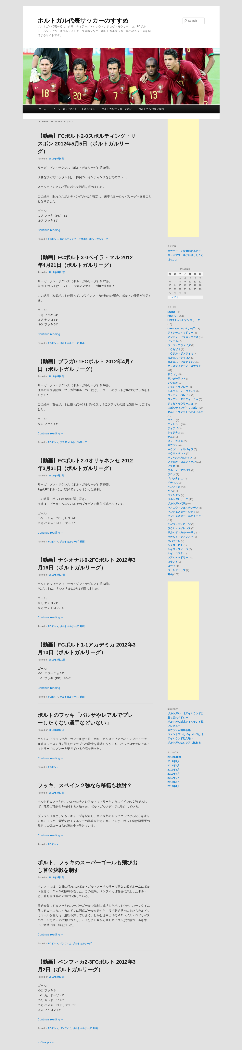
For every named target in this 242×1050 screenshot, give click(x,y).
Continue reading (51, 230)
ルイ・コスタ (175, 553)
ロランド (173, 561)
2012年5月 (174, 769)
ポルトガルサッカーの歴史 (117, 108)
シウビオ (173, 382)
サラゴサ (173, 374)
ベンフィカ (65, 943)
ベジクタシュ (175, 478)
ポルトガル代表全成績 (151, 108)
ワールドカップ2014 (64, 108)
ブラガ (63, 442)
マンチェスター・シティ (182, 511)
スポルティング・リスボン (74, 239)
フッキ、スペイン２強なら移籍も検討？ (85, 785)
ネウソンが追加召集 (179, 730)
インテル (173, 341)
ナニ (170, 436)
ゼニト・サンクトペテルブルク (185, 411)
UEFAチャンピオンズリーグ (184, 320)
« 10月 (175, 297)
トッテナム (174, 432)
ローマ (171, 565)
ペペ (170, 490)
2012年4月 (174, 773)
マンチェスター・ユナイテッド (185, 515)
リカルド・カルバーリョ (182, 532)
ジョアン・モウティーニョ (183, 399)
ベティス (173, 482)
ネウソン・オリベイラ (180, 449)
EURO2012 (88, 108)
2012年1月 (174, 786)
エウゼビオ (174, 349)
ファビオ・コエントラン (182, 461)
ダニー (171, 420)
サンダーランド (176, 378)
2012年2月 (174, 782)
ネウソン (173, 445)
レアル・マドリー (178, 557)
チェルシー (174, 424)
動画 (82, 343)
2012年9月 (174, 761)
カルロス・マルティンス (182, 361)
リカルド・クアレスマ (180, 536)
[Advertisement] (183, 178)
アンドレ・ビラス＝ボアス (183, 336)
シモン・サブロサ (178, 386)
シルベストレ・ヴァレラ (182, 390)
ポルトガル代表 (176, 503)
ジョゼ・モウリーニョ (180, 403)
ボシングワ (174, 495)
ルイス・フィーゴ (178, 549)
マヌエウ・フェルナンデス (183, 507)
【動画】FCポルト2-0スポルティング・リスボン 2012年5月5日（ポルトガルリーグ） (87, 143)
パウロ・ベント (176, 453)
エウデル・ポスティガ (180, 353)
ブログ (171, 474)
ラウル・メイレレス (179, 528)
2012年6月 (174, 765)
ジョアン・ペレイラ (179, 395)
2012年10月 (174, 757)
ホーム (42, 108)
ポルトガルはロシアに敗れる (184, 742)
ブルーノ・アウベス (179, 470)
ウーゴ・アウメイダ (179, 345)
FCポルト (53, 239)
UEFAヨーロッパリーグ (181, 328)
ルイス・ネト (175, 545)
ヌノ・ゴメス (175, 441)
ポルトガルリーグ (98, 239)
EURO (171, 311)
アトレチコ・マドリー (180, 332)
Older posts (46, 1042)
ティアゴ (173, 428)
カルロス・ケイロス (179, 357)
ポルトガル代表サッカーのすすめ (83, 20)
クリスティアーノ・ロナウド (184, 365)
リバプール (174, 540)
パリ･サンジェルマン (180, 457)
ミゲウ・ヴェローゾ (179, 524)
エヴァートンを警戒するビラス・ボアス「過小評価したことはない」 (185, 255)
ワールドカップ (176, 570)
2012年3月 (174, 777)
